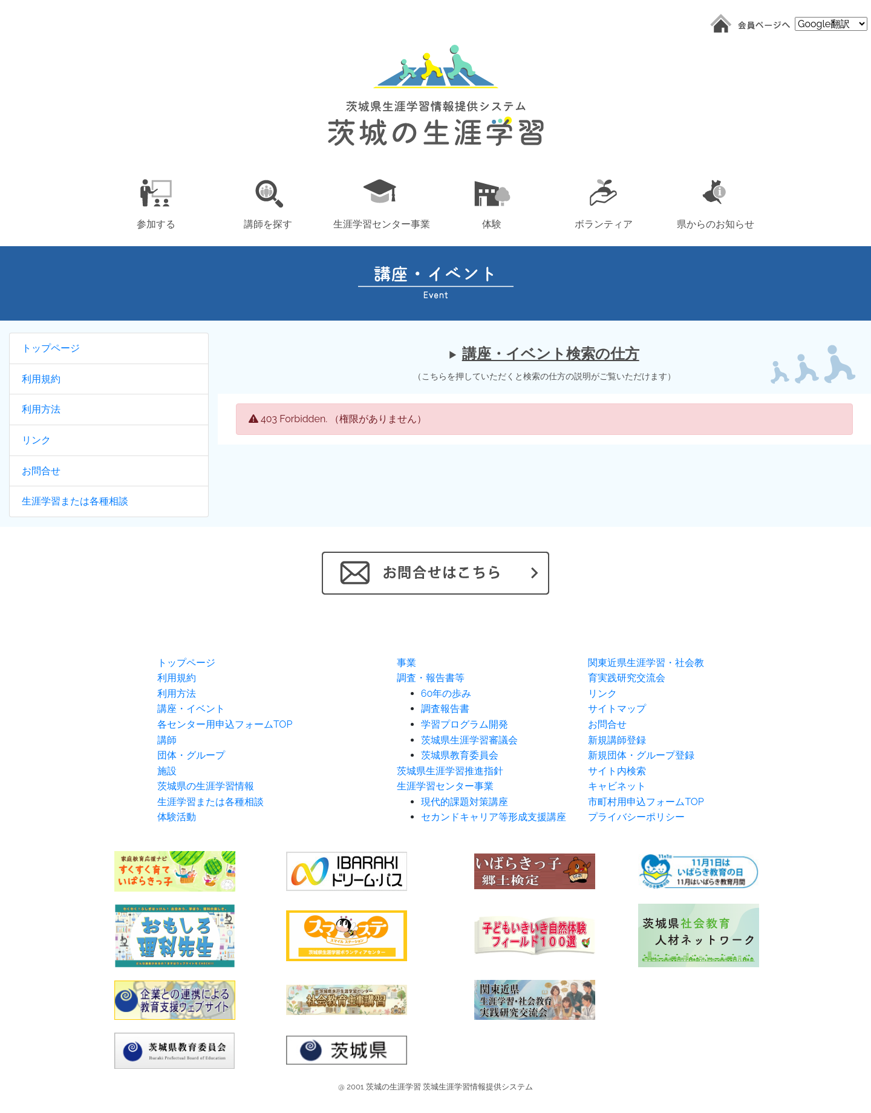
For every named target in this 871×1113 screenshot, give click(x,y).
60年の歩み (446, 693)
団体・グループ (191, 755)
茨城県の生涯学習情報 (205, 786)
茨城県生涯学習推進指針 (450, 771)
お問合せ (41, 471)
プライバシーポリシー (636, 817)
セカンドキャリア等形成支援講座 (493, 817)
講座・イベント (191, 708)
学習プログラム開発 (464, 724)
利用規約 (41, 379)
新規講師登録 (617, 740)
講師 (167, 740)
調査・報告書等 (431, 678)
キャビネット (617, 786)
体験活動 (176, 817)
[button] (156, 202)
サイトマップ (617, 708)
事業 (406, 662)
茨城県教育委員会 (459, 755)
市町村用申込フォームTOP (645, 802)
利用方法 (41, 409)
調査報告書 (445, 708)
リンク (36, 440)
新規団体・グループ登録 (641, 755)
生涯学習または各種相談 (75, 501)
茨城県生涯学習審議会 (469, 740)
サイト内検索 (617, 771)
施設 (167, 771)
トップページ (51, 348)
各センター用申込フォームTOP (224, 724)
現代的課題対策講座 (464, 802)
